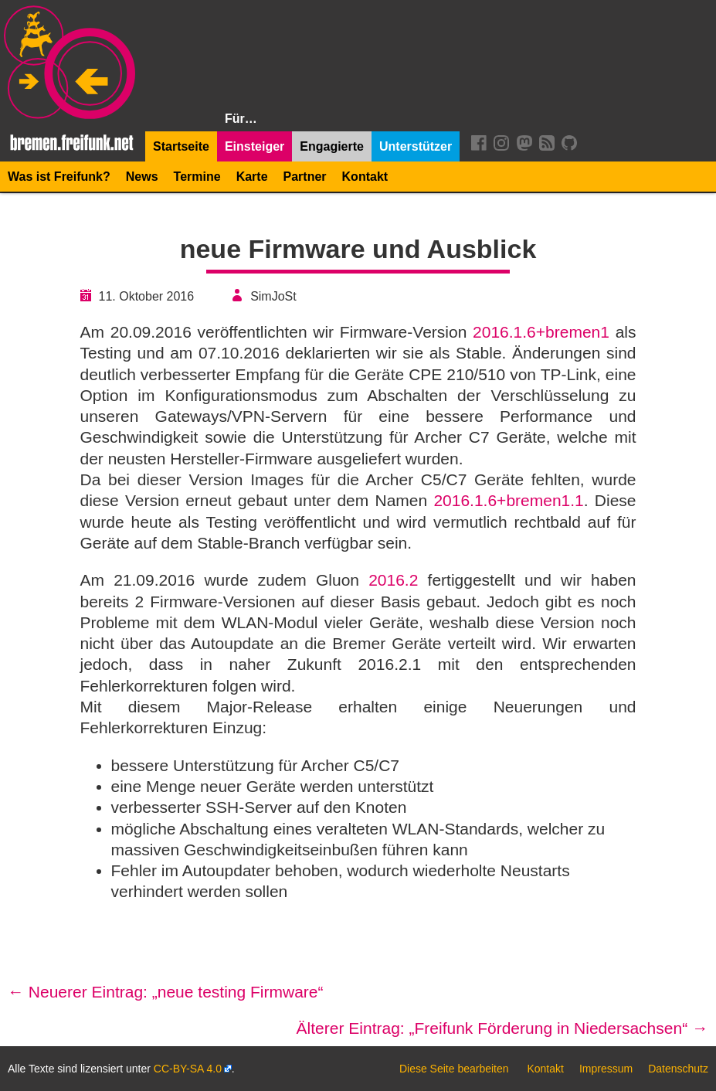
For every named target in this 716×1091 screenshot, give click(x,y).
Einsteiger (254, 146)
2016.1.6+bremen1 (541, 332)
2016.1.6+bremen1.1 (508, 500)
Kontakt (365, 176)
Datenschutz (678, 1068)
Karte (252, 176)
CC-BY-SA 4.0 (188, 1068)
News (142, 176)
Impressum (606, 1068)
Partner (305, 176)
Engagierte (332, 146)
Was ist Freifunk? (59, 176)
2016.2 (393, 580)
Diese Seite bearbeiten (454, 1068)
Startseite (181, 146)
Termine (197, 176)
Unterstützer (415, 146)
